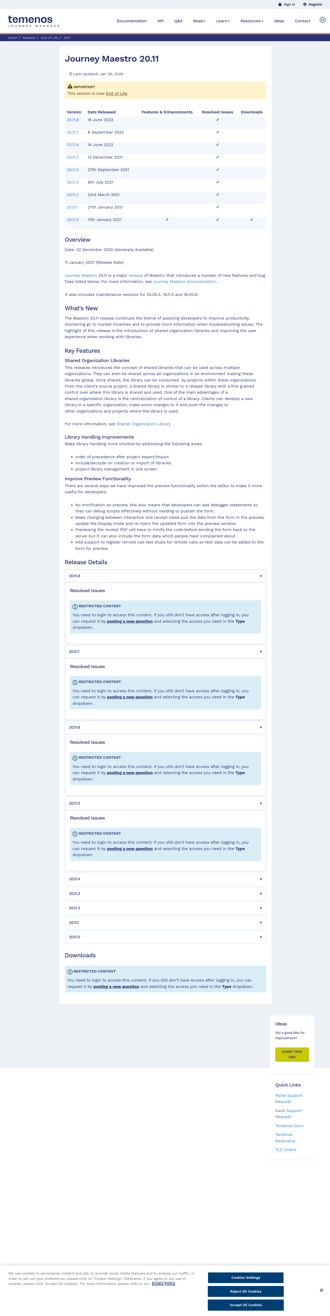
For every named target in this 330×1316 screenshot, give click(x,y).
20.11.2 (73, 194)
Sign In (286, 4)
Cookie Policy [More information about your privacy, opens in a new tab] (163, 1287)
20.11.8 (73, 119)
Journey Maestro (81, 275)
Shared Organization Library (144, 424)
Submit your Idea (292, 1054)
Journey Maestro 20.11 (112, 58)
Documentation (132, 21)
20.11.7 (72, 132)
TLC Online (286, 1149)
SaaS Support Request (288, 1113)
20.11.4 (73, 169)
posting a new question (130, 621)
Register (313, 4)
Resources (251, 21)
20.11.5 (73, 157)
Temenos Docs (289, 1125)
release (136, 275)
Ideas (279, 21)
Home (12, 38)
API (160, 21)
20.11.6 (73, 144)
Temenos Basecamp (285, 1137)
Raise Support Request (289, 1098)
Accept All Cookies (246, 1308)
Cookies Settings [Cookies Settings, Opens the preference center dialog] (245, 1281)
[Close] (321, 1293)
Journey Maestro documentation (184, 281)
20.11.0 (73, 219)
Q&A (178, 21)
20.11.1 (72, 207)
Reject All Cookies (245, 1294)
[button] (165, 576)
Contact (302, 21)
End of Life (116, 93)
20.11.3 (73, 182)
